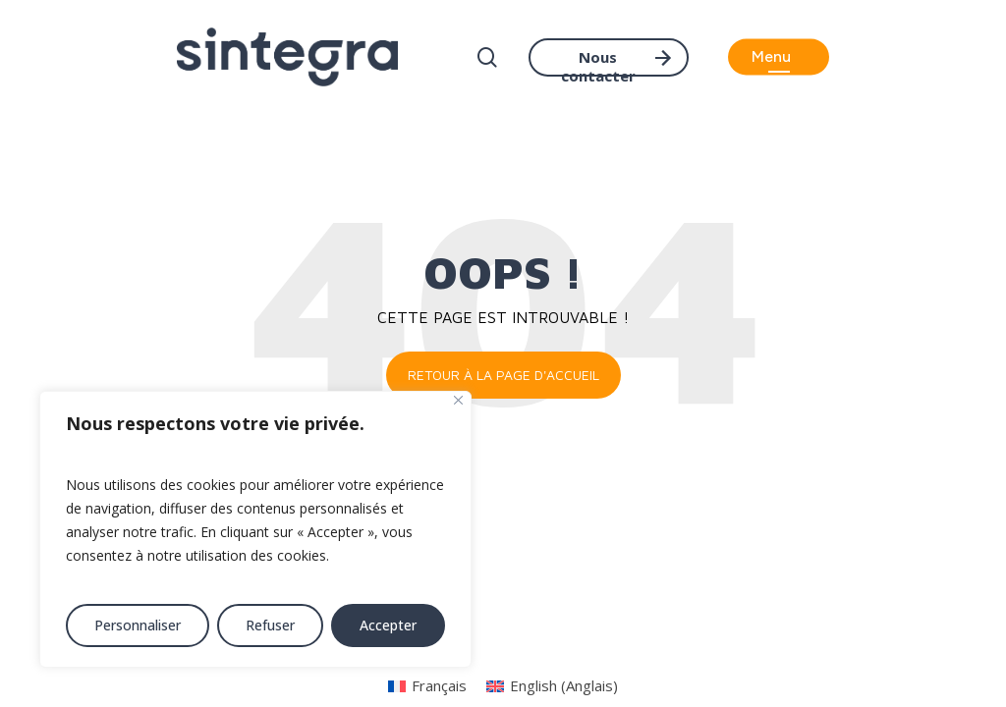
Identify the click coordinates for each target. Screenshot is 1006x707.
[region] (255, 529)
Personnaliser (137, 625)
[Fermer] (458, 400)
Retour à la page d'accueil (503, 374)
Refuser (270, 625)
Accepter (388, 625)
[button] (778, 57)
